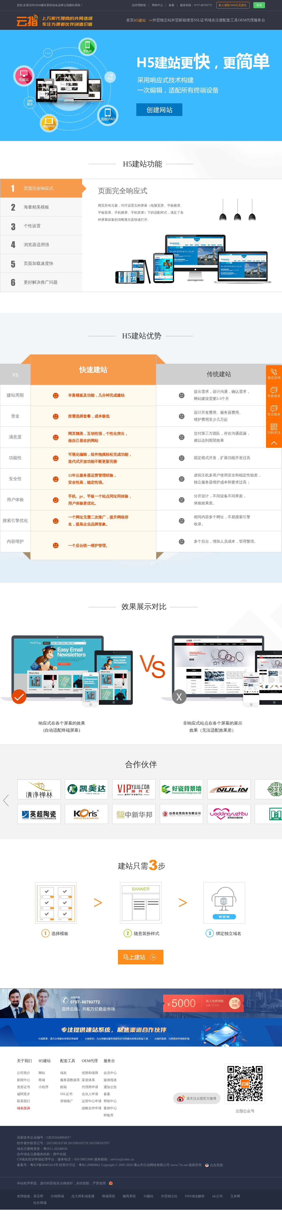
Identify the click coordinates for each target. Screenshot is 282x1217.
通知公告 (110, 1087)
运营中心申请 (92, 1101)
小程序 (43, 1087)
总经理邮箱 (139, 5)
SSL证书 (66, 1094)
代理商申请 (90, 1087)
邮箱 (63, 1087)
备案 (171, 5)
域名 (63, 1073)
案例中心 (110, 1108)
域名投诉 (23, 1108)
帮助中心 (157, 5)
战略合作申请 (92, 1108)
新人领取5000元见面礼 (233, 5)
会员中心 (110, 1073)
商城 (42, 1080)
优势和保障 (90, 1073)
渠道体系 (88, 1080)
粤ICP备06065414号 (44, 1165)
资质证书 (23, 1087)
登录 (259, 5)
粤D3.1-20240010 (55, 1149)
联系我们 (23, 1101)
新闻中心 (23, 1080)
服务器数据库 (70, 1080)
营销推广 (66, 1101)
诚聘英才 (23, 1094)
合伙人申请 (90, 1094)
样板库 (109, 1115)
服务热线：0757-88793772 (196, 5)
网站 (42, 1073)
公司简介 (23, 1073)
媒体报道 (110, 1080)
